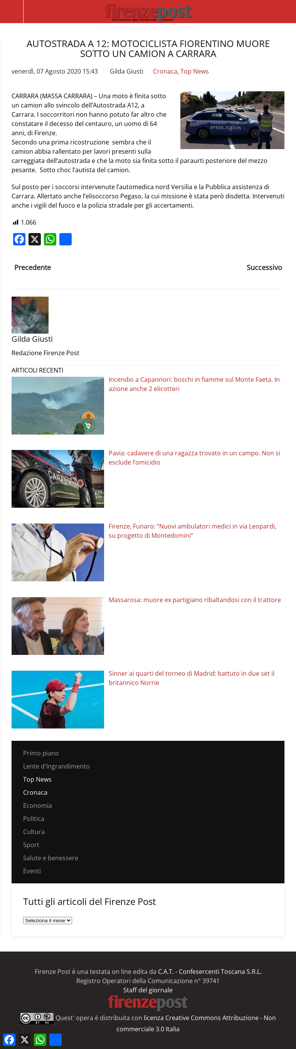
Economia (37, 805)
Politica (33, 818)
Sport (31, 845)
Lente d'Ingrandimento (56, 766)
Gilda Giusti (126, 71)
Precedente (32, 267)
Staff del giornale (148, 990)
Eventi (32, 871)
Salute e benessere (50, 858)
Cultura (34, 831)
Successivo (264, 267)
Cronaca (165, 71)
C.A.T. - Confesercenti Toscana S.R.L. (210, 971)
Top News (194, 71)
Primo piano (41, 753)
